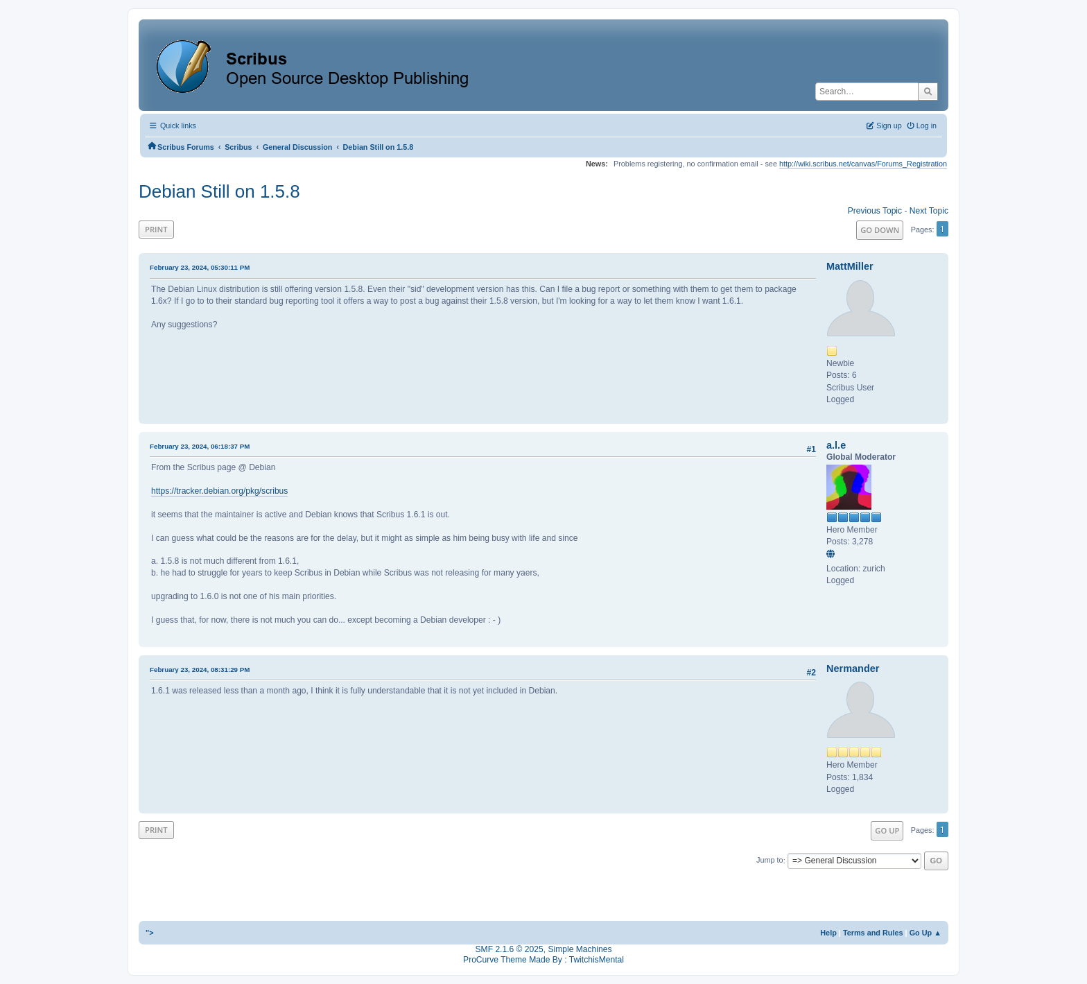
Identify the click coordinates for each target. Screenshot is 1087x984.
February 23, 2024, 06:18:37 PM (200, 446)
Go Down (879, 230)
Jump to (769, 860)
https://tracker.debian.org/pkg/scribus (219, 491)
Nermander (852, 668)
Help (828, 933)
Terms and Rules (873, 933)
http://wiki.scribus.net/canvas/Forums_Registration (863, 163)
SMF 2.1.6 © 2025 (510, 949)
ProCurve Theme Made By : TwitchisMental (543, 960)
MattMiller (849, 266)
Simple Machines (579, 949)
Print (156, 229)
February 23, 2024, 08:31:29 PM (200, 669)
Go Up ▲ (925, 933)
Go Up (887, 830)
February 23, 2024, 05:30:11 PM (200, 267)
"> (150, 933)
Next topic (929, 211)
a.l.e (836, 445)
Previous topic (875, 211)
